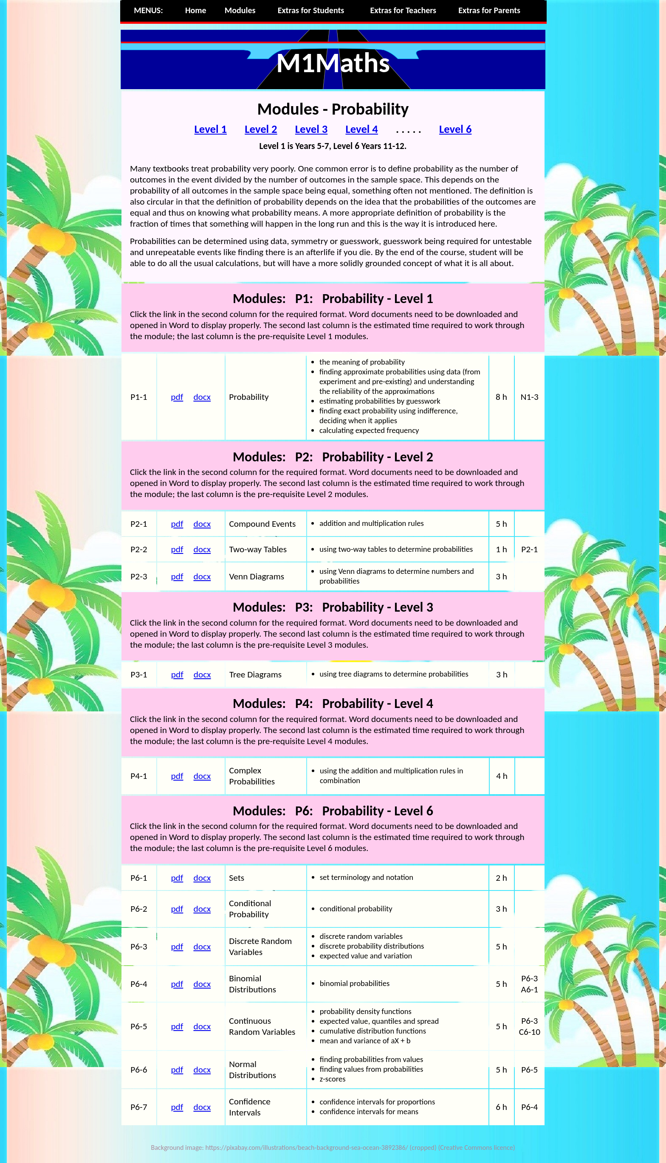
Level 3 (311, 129)
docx (202, 396)
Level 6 (455, 129)
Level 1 (211, 129)
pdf (177, 396)
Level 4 (361, 129)
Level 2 (261, 129)
